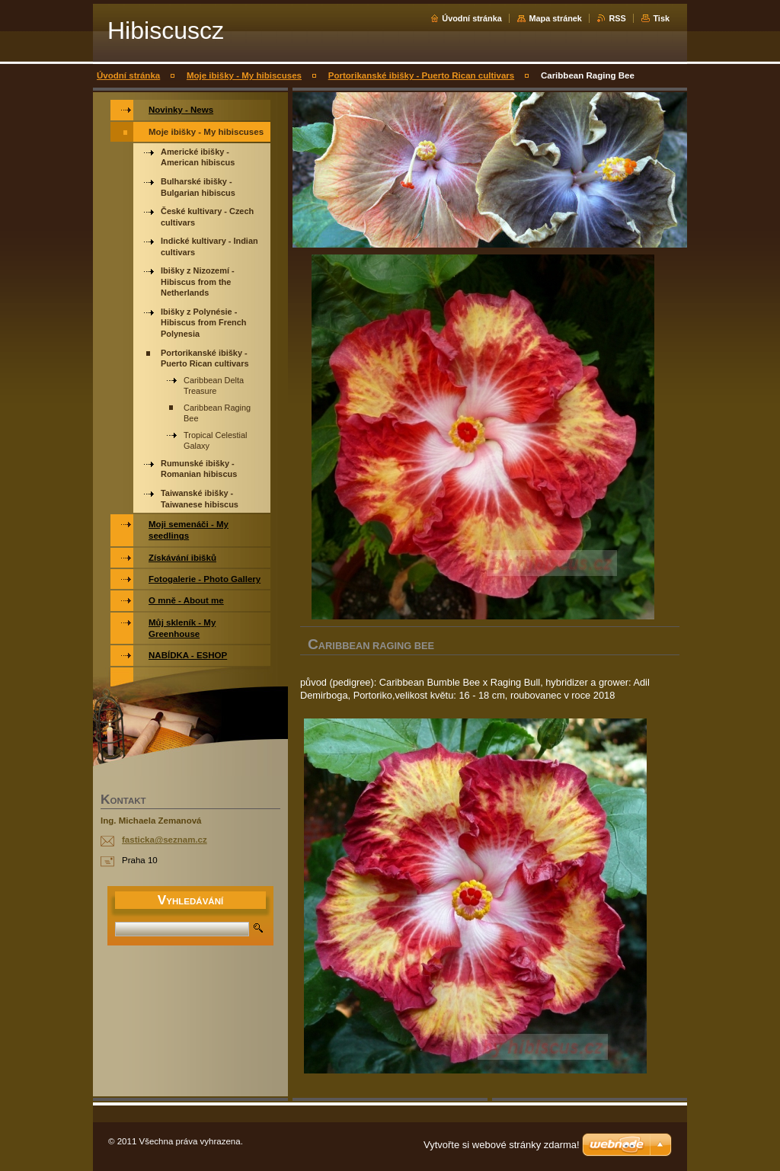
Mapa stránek (555, 18)
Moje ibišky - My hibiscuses (244, 75)
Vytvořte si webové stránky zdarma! (502, 1144)
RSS (617, 18)
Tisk (661, 18)
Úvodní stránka (472, 18)
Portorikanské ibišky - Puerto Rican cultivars (421, 75)
